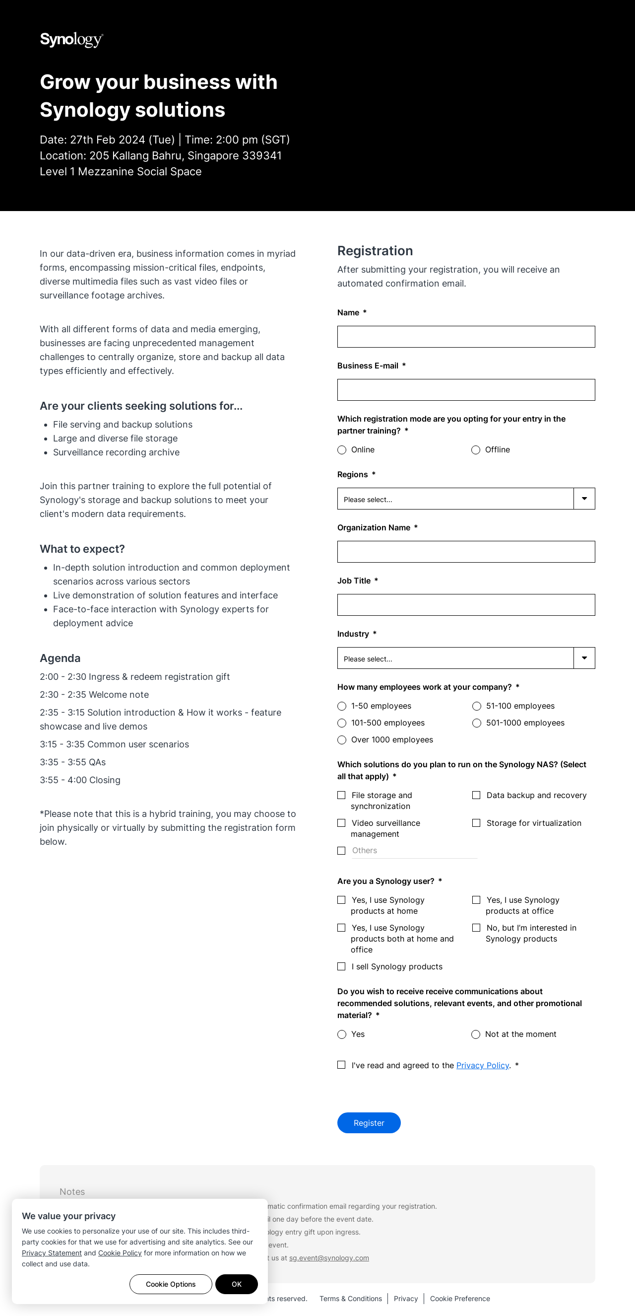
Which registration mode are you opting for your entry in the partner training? (451, 425)
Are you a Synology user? (387, 881)
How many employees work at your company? (425, 687)
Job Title (355, 580)
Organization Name (374, 527)
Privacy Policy (482, 1065)
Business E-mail (368, 365)
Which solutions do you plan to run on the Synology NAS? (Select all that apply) (461, 770)
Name (349, 312)
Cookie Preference (460, 1300)
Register (369, 1124)
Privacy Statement (52, 1252)
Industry (354, 634)
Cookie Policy (120, 1252)
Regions (353, 474)
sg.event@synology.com (329, 1259)
